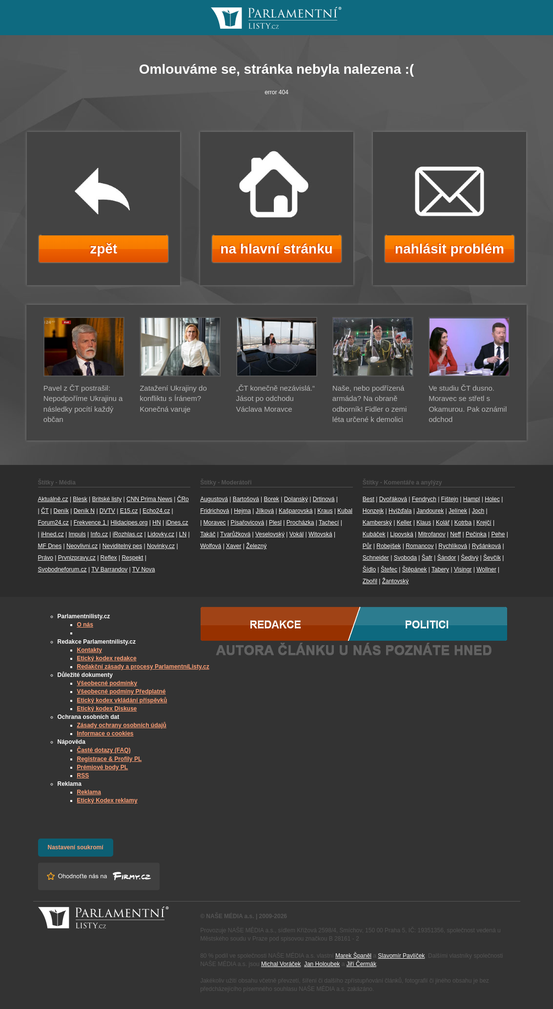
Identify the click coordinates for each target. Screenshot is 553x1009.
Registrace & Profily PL (109, 759)
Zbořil (370, 581)
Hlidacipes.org (128, 522)
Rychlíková (452, 546)
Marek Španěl (353, 955)
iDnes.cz (176, 522)
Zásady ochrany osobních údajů (121, 725)
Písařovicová (247, 522)
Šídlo (369, 569)
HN (156, 522)
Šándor (446, 557)
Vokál (296, 534)
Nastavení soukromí (75, 847)
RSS (83, 775)
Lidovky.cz (160, 534)
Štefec (389, 569)
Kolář (443, 522)
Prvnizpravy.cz (77, 557)
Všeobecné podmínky (107, 683)
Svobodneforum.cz (62, 569)
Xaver (233, 546)
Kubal (344, 510)
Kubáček (374, 534)
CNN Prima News (149, 499)
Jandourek (430, 510)
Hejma (242, 510)
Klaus (423, 522)
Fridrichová (214, 510)
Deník (61, 510)
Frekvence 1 (90, 522)
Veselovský (270, 534)
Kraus (324, 510)
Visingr (462, 569)
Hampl (471, 499)
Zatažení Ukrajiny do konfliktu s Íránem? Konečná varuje (173, 398)
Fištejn (449, 499)
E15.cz (129, 510)
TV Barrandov (109, 569)
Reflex (109, 557)
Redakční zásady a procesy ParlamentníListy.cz (143, 666)
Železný (256, 546)
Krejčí (484, 522)
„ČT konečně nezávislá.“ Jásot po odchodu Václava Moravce (275, 398)
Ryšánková (486, 546)
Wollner (486, 569)
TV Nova (143, 569)
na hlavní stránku (276, 248)
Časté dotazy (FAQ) (104, 750)
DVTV (107, 510)
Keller (404, 522)
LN (182, 534)
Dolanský (296, 499)
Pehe (498, 534)
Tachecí (329, 522)
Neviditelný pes (122, 546)
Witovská (320, 534)
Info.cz (99, 534)
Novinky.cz (161, 546)
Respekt (132, 557)
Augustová (214, 499)
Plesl (275, 522)
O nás (85, 624)
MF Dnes (50, 546)
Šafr (427, 557)
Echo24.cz (156, 510)
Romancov (419, 546)
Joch (478, 510)
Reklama (89, 792)
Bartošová (246, 499)
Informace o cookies (105, 733)
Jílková (265, 510)
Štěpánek (414, 569)
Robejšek (388, 546)
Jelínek (458, 510)
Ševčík (492, 557)
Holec (492, 499)
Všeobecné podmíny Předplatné (121, 691)
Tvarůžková (235, 534)
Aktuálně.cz (53, 499)
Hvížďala (400, 510)
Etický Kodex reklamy (107, 800)
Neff (455, 534)
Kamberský (377, 522)
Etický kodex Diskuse (107, 708)
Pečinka (476, 534)
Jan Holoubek (322, 964)
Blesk (80, 499)
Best (368, 499)
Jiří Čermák (361, 964)
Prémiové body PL (102, 767)
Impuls (76, 534)
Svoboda (405, 557)
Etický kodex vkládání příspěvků (122, 700)
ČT (45, 510)
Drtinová (324, 499)
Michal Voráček (281, 964)
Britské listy (107, 499)
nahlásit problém (449, 248)
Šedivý (469, 557)
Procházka (300, 522)
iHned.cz (52, 534)
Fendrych (424, 499)
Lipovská (401, 534)
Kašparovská (295, 510)
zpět (103, 248)
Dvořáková (393, 499)
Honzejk (373, 510)
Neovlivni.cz (82, 546)
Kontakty (89, 650)
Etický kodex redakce (107, 658)
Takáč (207, 534)
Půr (367, 546)
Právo (45, 557)
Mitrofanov (431, 534)
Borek (271, 499)
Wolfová (210, 546)
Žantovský (395, 581)
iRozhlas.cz (128, 534)
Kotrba (462, 522)
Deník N (84, 510)
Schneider (376, 557)
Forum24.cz (53, 522)
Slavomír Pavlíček (401, 955)
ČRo (183, 499)
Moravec (215, 522)
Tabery (440, 569)
